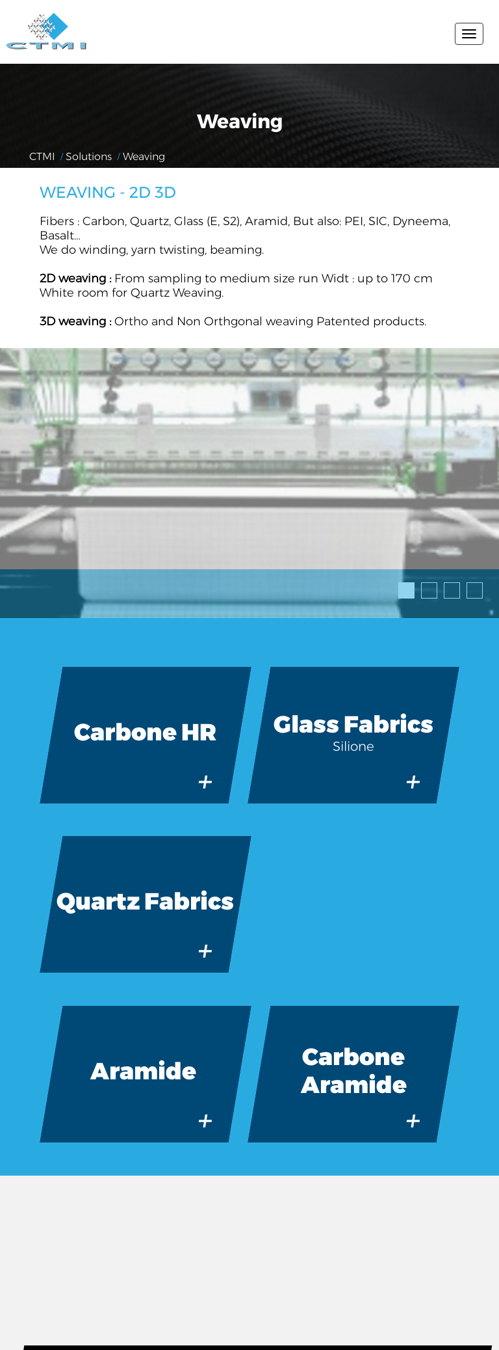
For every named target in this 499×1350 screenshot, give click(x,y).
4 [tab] (470, 586)
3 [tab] (447, 586)
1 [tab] (402, 586)
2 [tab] (425, 586)
